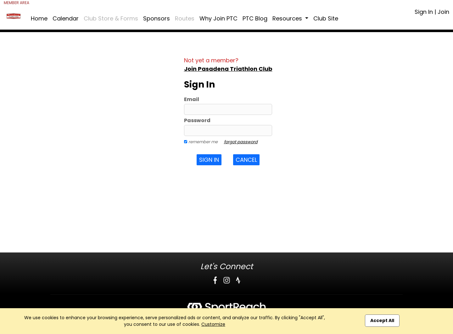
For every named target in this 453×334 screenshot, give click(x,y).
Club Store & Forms (111, 18)
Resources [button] (288, 18)
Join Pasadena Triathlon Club (228, 69)
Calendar (66, 18)
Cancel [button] (246, 160)
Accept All (382, 320)
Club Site (325, 18)
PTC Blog (255, 18)
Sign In (424, 12)
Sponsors (156, 18)
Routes (184, 18)
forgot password (241, 142)
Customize (213, 324)
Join (443, 12)
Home (39, 18)
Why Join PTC (218, 18)
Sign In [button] (209, 160)
